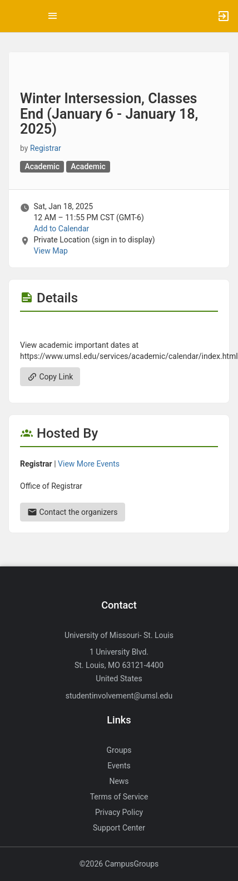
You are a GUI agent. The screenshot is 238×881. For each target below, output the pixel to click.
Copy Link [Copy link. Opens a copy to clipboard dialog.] (50, 376)
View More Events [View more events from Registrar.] (89, 463)
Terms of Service (119, 796)
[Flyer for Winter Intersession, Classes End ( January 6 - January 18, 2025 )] (119, 328)
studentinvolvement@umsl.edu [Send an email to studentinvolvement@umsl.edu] (119, 695)
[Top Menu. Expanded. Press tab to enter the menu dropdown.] (53, 16)
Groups (119, 750)
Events (118, 765)
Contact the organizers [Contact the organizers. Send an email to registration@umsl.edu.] (72, 512)
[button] (14, 16)
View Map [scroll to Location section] (50, 250)
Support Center (119, 827)
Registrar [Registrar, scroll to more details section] (45, 148)
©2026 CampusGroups (119, 863)
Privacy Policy (119, 812)
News (118, 781)
